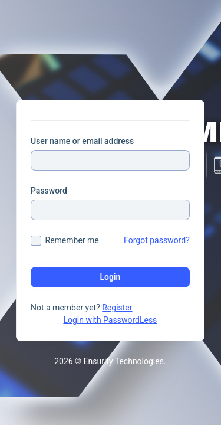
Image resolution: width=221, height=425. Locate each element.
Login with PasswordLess (110, 320)
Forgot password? (157, 240)
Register (117, 307)
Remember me (72, 240)
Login (110, 277)
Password (49, 190)
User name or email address (82, 141)
